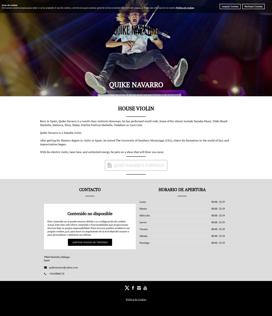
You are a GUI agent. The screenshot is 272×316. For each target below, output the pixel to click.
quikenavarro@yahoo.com (63, 267)
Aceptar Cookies (230, 6)
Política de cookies (185, 7)
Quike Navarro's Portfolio (135, 165)
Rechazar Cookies (253, 6)
